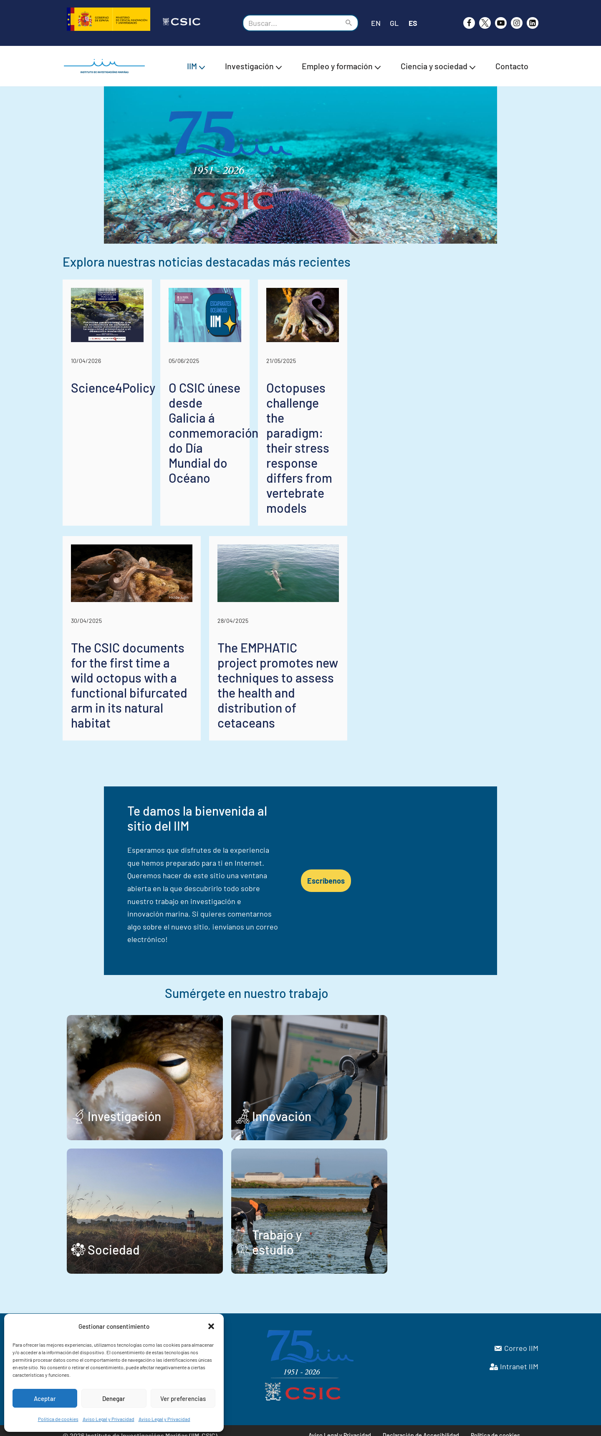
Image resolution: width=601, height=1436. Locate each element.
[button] (211, 1326)
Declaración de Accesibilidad (421, 1425)
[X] (485, 23)
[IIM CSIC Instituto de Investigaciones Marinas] (106, 66)
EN (376, 23)
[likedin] (532, 23)
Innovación (355, 1105)
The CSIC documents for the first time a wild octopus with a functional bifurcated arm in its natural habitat (178, 763)
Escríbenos (458, 903)
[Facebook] (469, 23)
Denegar (113, 1398)
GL (394, 23)
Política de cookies (58, 1419)
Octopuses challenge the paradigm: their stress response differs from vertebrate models (461, 541)
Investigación (124, 1105)
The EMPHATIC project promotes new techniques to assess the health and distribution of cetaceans (414, 763)
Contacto (511, 66)
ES (413, 23)
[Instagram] (517, 23)
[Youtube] (501, 23)
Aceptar (45, 1398)
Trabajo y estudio (372, 1239)
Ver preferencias (183, 1398)
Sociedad (114, 1239)
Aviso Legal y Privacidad (108, 1419)
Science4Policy (113, 518)
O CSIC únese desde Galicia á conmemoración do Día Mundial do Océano (295, 541)
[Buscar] (291, 23)
